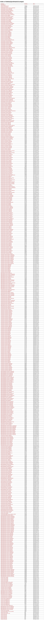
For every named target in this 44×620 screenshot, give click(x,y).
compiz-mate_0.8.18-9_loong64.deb (6, 456)
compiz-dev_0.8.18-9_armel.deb (5, 331)
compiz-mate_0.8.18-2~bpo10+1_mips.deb (7, 303)
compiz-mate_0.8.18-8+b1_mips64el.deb (7, 455)
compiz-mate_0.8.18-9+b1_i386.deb (6, 501)
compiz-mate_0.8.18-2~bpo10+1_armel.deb (7, 306)
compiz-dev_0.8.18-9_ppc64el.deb (6, 328)
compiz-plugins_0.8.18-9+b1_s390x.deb (7, 95)
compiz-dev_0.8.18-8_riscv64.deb (6, 340)
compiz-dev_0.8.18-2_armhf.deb (5, 267)
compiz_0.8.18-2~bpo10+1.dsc (5, 613)
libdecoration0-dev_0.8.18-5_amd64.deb (7, 563)
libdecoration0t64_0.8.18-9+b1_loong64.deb (7, 421)
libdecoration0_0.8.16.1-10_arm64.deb (6, 592)
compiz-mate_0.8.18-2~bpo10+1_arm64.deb (7, 293)
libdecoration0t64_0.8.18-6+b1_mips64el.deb (7, 407)
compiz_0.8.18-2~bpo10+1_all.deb (6, 512)
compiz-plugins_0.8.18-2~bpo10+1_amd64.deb (8, 47)
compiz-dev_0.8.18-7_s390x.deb (5, 352)
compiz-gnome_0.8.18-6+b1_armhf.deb (7, 250)
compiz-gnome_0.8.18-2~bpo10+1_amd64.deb (8, 179)
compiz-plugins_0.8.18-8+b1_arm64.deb (7, 130)
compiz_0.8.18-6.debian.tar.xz (5, 602)
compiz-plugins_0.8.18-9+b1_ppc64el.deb (7, 13)
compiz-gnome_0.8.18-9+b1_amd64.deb (7, 216)
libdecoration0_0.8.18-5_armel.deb (6, 420)
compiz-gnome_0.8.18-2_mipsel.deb (6, 180)
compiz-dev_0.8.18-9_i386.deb (5, 334)
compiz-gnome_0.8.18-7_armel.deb (6, 235)
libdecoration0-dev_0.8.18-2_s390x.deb (7, 441)
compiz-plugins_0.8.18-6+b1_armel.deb (7, 154)
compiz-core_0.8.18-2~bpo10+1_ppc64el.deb (7, 14)
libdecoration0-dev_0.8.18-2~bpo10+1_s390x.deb (8, 433)
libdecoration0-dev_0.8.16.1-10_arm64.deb (7, 607)
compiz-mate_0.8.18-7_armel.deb (6, 493)
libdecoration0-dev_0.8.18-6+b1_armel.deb (7, 526)
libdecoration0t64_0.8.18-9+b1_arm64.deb (7, 464)
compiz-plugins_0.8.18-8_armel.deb (6, 161)
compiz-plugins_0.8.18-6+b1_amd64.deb (7, 42)
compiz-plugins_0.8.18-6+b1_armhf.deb (7, 157)
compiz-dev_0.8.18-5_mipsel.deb (6, 361)
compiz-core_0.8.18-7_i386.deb (5, 31)
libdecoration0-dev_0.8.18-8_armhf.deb (6, 545)
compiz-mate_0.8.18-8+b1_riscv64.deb (6, 463)
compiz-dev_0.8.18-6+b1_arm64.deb (6, 323)
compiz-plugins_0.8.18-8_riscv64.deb (6, 52)
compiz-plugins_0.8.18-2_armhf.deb (6, 155)
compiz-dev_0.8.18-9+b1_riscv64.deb (6, 369)
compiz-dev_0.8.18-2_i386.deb (5, 269)
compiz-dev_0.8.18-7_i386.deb (5, 351)
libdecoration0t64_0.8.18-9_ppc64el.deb (7, 373)
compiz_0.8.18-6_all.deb (4, 580)
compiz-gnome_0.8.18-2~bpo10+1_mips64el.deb (8, 187)
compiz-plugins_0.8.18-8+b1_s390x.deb (7, 92)
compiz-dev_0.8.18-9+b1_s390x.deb (6, 370)
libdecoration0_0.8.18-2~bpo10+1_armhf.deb (7, 294)
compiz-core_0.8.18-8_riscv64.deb (6, 54)
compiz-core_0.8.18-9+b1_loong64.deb (6, 82)
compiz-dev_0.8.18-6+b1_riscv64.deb (6, 322)
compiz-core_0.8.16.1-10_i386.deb (6, 167)
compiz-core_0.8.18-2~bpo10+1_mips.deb (7, 89)
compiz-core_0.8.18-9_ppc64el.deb (6, 25)
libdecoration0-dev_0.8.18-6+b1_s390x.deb (7, 531)
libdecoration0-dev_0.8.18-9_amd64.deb (7, 535)
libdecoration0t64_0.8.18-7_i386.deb (6, 392)
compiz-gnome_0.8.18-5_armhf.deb (6, 252)
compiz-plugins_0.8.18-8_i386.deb (6, 44)
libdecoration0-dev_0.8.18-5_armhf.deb (6, 562)
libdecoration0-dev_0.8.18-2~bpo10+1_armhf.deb (8, 428)
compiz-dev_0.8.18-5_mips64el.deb (6, 354)
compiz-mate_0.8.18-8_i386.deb (5, 453)
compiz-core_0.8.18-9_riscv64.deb (6, 59)
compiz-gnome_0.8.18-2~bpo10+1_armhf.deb (7, 192)
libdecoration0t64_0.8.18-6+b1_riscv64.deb (7, 393)
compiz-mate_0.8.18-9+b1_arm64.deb (6, 502)
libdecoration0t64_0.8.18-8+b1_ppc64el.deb (7, 371)
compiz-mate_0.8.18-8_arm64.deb (6, 457)
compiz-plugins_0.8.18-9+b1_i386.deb (6, 41)
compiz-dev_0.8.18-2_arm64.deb (6, 271)
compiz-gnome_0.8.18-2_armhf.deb (6, 191)
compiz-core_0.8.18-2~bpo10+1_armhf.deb (7, 118)
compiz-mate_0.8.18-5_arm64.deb (6, 491)
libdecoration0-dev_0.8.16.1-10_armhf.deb (7, 608)
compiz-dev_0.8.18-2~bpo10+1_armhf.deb (7, 257)
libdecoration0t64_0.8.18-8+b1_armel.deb (7, 406)
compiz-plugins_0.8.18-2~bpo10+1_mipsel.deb (8, 98)
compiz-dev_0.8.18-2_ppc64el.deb (6, 265)
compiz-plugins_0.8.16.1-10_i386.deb (6, 168)
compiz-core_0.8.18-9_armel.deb (6, 133)
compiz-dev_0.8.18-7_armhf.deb (5, 350)
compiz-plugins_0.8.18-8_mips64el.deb (6, 143)
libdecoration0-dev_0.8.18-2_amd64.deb (7, 439)
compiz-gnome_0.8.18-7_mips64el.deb (6, 222)
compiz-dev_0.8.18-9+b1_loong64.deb (6, 363)
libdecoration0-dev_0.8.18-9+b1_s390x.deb (7, 575)
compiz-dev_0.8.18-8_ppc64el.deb (6, 338)
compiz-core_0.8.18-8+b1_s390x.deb (6, 77)
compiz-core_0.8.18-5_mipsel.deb (6, 124)
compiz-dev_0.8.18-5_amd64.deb (6, 356)
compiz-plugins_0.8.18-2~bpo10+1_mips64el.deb (8, 110)
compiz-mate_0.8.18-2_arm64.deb (6, 297)
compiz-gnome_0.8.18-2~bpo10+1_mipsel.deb (8, 181)
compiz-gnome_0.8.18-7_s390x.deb (6, 228)
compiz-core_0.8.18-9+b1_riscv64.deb (6, 62)
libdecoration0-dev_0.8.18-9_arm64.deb (7, 539)
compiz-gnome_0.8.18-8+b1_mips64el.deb (7, 218)
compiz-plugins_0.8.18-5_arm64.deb (6, 112)
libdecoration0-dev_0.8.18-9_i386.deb (6, 541)
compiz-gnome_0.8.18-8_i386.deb (6, 203)
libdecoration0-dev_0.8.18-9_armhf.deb (6, 536)
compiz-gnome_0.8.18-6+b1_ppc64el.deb (7, 195)
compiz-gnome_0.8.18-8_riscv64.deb (6, 213)
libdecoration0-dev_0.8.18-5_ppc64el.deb (7, 561)
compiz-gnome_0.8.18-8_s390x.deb (6, 226)
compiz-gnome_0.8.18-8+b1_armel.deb (7, 230)
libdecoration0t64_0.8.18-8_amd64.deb (6, 385)
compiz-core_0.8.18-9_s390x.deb (6, 79)
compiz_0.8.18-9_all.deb (4, 578)
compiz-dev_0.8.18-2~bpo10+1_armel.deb (7, 261)
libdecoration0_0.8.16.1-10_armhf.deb (6, 593)
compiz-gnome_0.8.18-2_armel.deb (6, 184)
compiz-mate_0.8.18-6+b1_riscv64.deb (6, 474)
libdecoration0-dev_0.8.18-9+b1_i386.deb (7, 573)
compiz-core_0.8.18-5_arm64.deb (6, 122)
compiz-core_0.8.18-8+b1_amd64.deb (6, 64)
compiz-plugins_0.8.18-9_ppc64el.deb (6, 12)
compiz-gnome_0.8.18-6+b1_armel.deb (7, 233)
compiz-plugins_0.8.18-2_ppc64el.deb (6, 8)
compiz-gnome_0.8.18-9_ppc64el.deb (6, 193)
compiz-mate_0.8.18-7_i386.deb (5, 459)
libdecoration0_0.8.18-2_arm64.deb (6, 287)
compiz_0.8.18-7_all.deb (4, 577)
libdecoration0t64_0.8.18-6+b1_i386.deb (7, 388)
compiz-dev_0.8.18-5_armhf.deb (5, 358)
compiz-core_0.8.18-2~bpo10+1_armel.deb (7, 116)
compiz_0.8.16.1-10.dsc (4, 612)
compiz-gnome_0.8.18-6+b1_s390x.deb (7, 225)
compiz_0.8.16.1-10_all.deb (5, 610)
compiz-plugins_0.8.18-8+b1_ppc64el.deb (7, 18)
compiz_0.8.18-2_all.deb (4, 513)
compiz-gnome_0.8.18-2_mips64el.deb (6, 185)
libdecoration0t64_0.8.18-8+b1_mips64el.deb (7, 395)
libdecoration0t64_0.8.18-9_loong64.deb (7, 404)
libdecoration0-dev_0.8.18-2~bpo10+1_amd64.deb (8, 427)
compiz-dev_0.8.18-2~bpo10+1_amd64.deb (7, 256)
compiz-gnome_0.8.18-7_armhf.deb (6, 251)
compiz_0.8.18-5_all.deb (4, 581)
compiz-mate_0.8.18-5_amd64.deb (6, 497)
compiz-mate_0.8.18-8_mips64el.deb (6, 475)
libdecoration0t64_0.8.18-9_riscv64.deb (7, 399)
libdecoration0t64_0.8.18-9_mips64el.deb (7, 402)
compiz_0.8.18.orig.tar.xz (4, 6)
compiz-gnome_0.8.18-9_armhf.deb (6, 249)
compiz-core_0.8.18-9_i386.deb (5, 28)
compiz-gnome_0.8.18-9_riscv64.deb (6, 215)
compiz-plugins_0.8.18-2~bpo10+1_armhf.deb (7, 152)
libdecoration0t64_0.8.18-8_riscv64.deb (7, 394)
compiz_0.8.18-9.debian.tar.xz (5, 600)
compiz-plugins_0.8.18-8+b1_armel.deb (7, 159)
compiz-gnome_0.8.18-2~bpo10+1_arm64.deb (8, 186)
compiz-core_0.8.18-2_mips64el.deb (6, 75)
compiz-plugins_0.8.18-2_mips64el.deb (6, 115)
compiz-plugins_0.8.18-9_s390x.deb (6, 91)
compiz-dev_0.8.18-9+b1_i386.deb (6, 365)
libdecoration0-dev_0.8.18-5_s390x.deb (7, 566)
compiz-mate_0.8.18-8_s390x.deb (6, 476)
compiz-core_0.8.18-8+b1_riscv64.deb (6, 51)
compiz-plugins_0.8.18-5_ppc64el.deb (6, 9)
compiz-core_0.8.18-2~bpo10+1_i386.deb (7, 16)
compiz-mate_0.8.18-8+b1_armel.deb (6, 470)
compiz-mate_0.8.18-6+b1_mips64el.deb (7, 462)
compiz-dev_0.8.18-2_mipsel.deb (6, 270)
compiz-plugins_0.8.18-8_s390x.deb (6, 93)
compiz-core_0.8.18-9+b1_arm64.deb (6, 117)
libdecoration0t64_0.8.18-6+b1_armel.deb (7, 408)
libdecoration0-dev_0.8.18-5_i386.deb (6, 564)
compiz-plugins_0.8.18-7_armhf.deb (6, 165)
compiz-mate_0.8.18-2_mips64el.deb (6, 302)
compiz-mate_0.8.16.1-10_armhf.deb (6, 597)
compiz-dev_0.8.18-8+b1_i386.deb (6, 317)
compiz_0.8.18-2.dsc (4, 614)
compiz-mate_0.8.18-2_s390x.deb (6, 299)
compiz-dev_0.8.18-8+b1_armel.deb (6, 316)
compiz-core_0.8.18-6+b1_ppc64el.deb (6, 26)
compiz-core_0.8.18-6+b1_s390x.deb (6, 76)
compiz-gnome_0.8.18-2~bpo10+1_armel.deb (7, 183)
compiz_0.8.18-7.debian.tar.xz (5, 601)
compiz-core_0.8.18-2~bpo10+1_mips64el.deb (8, 84)
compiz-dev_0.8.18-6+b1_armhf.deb (6, 320)
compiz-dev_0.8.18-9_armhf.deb (5, 332)
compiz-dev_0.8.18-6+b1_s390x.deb (6, 326)
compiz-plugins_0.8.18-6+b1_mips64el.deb (7, 121)
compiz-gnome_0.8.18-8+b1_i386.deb (6, 199)
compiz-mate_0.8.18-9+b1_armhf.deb (6, 511)
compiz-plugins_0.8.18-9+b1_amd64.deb (7, 81)
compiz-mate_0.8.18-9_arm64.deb (6, 454)
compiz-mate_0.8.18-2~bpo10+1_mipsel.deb (7, 301)
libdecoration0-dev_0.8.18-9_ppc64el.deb (7, 533)
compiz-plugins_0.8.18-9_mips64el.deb (6, 129)
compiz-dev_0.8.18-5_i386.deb (5, 360)
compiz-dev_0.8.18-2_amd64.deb (6, 266)
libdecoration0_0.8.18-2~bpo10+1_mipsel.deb (7, 284)
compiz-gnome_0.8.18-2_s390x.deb (6, 189)
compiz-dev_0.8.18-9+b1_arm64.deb (6, 368)
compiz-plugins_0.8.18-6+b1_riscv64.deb (7, 24)
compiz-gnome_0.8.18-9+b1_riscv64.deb (7, 224)
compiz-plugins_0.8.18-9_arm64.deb (6, 147)
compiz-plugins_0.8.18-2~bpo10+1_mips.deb (7, 120)
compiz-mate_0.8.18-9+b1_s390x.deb (6, 508)
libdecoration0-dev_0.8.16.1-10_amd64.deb (7, 606)
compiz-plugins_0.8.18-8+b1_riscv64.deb (7, 50)
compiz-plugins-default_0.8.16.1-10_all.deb (7, 611)
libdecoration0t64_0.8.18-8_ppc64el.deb (7, 374)
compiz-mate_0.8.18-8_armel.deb (6, 490)
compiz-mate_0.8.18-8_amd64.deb (6, 468)
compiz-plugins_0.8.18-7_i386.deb (6, 45)
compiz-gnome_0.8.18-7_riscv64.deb (6, 217)
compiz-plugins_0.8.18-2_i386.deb (6, 21)
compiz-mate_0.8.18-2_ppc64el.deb (6, 290)
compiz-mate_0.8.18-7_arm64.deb (6, 460)
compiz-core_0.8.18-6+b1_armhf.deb (6, 146)
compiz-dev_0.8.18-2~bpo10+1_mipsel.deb (7, 263)
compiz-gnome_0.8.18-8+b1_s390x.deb (7, 223)
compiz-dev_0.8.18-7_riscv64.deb (6, 353)
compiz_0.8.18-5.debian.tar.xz (5, 603)
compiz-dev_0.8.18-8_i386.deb (5, 339)
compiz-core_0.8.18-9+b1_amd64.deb (6, 60)
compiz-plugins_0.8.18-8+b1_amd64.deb (7, 87)
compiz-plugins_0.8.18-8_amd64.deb (6, 88)
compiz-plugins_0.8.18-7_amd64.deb (6, 90)
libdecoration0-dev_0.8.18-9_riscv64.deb (7, 540)
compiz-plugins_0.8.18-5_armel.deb (6, 153)
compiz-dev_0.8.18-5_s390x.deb (5, 362)
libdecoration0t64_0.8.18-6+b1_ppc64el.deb (7, 372)
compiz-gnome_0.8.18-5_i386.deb (6, 201)
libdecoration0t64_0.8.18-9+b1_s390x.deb (7, 401)
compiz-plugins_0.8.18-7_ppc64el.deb (6, 19)
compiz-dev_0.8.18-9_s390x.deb (5, 336)
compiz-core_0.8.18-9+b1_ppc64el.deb (6, 29)
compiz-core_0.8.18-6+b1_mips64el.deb (7, 126)
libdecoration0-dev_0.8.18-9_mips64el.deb (7, 538)
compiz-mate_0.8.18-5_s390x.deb (6, 500)
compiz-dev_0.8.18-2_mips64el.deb (6, 264)
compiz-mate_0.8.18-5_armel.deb (6, 503)
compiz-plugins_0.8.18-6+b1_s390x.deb (7, 49)
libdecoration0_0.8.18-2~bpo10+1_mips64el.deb (8, 282)
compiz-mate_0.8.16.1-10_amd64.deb (6, 595)
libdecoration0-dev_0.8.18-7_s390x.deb (7, 557)
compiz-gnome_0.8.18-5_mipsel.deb (6, 231)
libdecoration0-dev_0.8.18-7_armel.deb (6, 558)
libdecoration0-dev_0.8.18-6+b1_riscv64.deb (7, 527)
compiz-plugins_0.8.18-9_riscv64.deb (6, 58)
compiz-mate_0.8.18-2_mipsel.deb (6, 304)
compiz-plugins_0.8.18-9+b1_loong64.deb (7, 86)
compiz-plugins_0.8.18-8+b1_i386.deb (6, 43)
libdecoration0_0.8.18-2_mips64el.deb (6, 283)
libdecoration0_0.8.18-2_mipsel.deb (6, 288)
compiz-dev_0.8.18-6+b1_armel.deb (6, 324)
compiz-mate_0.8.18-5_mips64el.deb (6, 496)
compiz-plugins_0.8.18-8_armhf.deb (6, 164)
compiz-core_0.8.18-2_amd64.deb (6, 27)
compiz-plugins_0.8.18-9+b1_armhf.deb (7, 163)
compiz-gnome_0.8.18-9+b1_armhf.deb (7, 253)
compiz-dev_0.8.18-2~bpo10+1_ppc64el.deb (7, 254)
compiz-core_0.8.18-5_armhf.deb (6, 149)
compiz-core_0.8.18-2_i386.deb (5, 15)
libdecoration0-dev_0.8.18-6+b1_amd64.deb (7, 528)
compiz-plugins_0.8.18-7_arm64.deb (6, 131)
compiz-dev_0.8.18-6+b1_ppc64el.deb (6, 319)
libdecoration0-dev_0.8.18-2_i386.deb (6, 442)
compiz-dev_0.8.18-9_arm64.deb (6, 333)
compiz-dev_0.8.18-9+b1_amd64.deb (6, 364)
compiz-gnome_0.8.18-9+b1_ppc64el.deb (7, 202)
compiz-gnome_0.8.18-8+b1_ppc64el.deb (7, 196)
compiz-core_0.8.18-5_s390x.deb (6, 123)
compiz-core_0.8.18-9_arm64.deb (6, 111)
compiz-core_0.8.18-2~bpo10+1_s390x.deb (7, 78)
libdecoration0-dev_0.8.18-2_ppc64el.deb (7, 437)
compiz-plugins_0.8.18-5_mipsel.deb (6, 97)
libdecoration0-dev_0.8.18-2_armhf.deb (6, 440)
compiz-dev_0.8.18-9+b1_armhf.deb (6, 366)
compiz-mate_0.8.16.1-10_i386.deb (6, 594)
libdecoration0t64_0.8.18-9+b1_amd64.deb (7, 398)
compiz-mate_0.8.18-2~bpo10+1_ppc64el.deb (7, 289)
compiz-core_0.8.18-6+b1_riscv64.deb (6, 53)
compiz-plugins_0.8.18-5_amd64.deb (6, 48)
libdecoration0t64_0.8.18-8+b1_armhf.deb (7, 466)
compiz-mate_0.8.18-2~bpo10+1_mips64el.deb (8, 300)
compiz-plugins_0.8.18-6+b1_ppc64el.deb (7, 10)
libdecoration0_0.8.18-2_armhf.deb (6, 305)
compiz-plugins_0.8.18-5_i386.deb (6, 20)
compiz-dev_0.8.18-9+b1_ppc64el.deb (6, 367)
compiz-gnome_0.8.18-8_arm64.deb (6, 238)
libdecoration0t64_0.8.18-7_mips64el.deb (7, 405)
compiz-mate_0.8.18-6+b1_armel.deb (6, 492)
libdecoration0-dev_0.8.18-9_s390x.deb (7, 542)
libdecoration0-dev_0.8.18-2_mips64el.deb (7, 438)
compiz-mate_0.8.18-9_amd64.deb (6, 465)
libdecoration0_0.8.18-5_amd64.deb (6, 397)
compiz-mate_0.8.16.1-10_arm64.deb (6, 596)
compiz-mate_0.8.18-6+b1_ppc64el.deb (7, 436)
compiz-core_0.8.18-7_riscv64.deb (6, 56)
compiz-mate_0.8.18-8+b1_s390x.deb (6, 458)
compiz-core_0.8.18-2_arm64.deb (6, 61)
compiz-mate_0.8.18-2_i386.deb (5, 291)
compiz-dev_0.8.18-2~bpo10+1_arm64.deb (7, 259)
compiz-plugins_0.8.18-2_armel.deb (6, 151)
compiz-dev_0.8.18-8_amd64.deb (6, 341)
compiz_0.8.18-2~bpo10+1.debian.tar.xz (7, 605)
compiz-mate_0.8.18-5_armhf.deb (6, 505)
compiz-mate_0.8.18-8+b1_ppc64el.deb (7, 423)
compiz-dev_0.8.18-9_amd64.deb (6, 330)
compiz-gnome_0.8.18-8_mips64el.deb (6, 220)
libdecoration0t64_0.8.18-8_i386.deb (6, 389)
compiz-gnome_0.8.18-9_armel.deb (6, 232)
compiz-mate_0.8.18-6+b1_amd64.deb (6, 461)
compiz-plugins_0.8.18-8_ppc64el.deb (6, 17)
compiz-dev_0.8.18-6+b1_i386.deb (6, 321)
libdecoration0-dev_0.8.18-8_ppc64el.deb (7, 544)
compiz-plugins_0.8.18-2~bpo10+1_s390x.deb (8, 125)
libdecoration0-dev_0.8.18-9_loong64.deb (7, 534)
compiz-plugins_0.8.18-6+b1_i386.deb (6, 22)
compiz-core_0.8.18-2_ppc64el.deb (6, 11)
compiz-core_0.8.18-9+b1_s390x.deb (6, 85)
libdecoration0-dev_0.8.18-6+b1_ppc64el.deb (7, 525)
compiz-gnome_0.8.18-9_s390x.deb (6, 227)
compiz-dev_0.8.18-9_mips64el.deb (6, 327)
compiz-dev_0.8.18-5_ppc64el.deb (6, 355)
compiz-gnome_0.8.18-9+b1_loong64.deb (7, 229)
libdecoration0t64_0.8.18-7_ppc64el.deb (7, 375)
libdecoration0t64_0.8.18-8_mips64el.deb (7, 403)
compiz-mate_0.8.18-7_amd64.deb (6, 477)
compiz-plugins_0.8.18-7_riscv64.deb (6, 57)
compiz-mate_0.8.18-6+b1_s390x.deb (6, 469)
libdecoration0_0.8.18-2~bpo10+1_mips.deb (7, 286)
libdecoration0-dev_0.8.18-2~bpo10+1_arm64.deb (8, 429)
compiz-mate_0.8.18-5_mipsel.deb (6, 498)
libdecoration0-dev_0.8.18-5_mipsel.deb (7, 565)
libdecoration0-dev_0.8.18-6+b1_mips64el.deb (8, 524)
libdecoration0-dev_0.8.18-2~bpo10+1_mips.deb (8, 432)
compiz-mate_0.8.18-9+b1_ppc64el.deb (7, 499)
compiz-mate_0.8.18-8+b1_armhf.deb (6, 472)
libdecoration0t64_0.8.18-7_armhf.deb (6, 489)
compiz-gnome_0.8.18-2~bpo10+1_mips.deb (7, 182)
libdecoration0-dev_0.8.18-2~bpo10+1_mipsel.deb (8, 434)
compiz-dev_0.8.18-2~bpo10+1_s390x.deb (7, 258)
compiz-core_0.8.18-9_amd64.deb (6, 55)
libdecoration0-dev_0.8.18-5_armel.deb (6, 568)
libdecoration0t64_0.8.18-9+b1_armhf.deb (7, 510)
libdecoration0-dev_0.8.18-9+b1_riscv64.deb (7, 576)
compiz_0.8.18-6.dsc (4, 616)
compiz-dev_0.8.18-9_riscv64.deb (6, 335)
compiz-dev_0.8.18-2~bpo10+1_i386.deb (7, 260)
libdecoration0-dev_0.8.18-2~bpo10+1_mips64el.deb (8, 425)
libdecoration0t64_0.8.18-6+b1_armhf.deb (7, 478)
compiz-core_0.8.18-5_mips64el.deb (6, 127)
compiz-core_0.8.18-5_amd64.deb (6, 80)
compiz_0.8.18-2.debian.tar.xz (5, 604)
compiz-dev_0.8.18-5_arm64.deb (6, 357)
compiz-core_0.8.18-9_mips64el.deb (6, 96)
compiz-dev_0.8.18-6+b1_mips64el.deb (7, 318)
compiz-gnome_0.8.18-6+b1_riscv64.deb (7, 214)
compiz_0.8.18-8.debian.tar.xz (5, 599)
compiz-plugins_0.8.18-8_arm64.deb (6, 132)
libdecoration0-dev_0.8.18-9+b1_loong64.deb (7, 574)
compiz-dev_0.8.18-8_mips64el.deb (6, 337)
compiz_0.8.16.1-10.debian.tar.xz (6, 598)
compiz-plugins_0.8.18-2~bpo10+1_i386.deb (7, 23)
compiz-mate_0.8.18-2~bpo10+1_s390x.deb (7, 298)
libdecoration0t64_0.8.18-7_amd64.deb (6, 387)
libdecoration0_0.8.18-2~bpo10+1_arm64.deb (7, 285)
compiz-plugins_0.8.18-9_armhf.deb (6, 162)
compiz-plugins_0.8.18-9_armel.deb (6, 158)
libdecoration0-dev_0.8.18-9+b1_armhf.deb (7, 571)
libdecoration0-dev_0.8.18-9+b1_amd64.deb (7, 570)
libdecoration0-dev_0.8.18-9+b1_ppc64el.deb (7, 569)
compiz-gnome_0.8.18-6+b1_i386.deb (6, 200)
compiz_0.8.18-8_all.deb (4, 579)
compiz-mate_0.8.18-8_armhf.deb (6, 488)
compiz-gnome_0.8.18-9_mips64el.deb (6, 219)
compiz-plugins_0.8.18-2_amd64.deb (6, 46)
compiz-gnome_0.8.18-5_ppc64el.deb (6, 194)
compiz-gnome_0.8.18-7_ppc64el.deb (6, 198)
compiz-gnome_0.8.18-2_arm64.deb (6, 188)
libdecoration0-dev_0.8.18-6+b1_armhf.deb (7, 530)
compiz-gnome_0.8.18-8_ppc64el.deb (6, 197)
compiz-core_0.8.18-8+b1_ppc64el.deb (6, 30)
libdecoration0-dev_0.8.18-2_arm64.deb (7, 443)
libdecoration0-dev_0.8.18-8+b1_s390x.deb (7, 523)
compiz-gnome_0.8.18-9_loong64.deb (6, 221)
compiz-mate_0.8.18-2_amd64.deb (6, 296)
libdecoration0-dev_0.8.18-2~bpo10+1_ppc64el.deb (8, 426)
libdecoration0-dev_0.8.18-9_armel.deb (6, 537)
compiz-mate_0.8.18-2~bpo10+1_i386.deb (7, 292)
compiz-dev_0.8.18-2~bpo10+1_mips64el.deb (7, 255)
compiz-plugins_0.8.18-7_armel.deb (6, 160)
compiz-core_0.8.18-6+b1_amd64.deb (6, 65)
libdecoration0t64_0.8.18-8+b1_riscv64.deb (7, 391)
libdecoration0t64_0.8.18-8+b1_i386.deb (7, 386)
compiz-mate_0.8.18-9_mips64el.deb (6, 467)
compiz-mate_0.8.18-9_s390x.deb (6, 473)
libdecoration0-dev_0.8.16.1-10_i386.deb (7, 609)
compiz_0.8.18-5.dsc (4, 615)
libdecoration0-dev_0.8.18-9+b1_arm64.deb (7, 572)
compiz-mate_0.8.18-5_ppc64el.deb (6, 471)
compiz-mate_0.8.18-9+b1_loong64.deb (7, 504)
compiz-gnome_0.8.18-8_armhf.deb (6, 248)
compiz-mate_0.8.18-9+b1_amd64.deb (6, 507)
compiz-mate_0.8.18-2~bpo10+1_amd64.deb (7, 295)
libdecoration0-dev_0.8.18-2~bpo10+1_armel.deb (8, 431)
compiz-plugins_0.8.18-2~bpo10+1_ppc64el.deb (8, 7)
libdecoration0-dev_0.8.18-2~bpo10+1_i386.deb (8, 430)
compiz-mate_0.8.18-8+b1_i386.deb (6, 435)
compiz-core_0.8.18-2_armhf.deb (6, 113)
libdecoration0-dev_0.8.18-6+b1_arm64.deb (7, 529)
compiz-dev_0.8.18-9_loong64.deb (6, 329)
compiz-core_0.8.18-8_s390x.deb (6, 83)
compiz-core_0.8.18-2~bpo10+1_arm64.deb (7, 63)
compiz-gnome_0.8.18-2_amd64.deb (6, 178)
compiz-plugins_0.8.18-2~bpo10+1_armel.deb (7, 150)
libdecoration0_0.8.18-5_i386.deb (6, 400)
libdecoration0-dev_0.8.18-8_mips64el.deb (7, 543)
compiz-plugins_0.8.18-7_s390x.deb (6, 94)
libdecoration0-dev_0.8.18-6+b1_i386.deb (7, 532)
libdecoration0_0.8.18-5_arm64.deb (6, 424)
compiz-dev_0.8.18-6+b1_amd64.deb (6, 325)
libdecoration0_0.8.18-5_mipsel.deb (6, 422)
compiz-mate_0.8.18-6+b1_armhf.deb (6, 495)
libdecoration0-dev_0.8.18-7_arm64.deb (7, 559)
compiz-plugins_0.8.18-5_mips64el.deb (6, 114)
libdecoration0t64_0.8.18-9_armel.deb (6, 409)
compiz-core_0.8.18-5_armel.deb (6, 148)
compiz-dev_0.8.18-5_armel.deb (5, 359)
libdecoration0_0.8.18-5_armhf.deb (6, 506)
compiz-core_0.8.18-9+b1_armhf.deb (6, 145)
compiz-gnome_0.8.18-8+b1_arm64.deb (7, 236)
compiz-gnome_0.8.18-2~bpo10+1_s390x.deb (7, 190)
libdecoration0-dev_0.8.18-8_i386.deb (6, 546)
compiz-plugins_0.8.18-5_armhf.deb (6, 156)
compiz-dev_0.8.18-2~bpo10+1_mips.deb (7, 262)
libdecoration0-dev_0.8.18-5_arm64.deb (7, 567)
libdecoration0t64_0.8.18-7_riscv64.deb (7, 396)
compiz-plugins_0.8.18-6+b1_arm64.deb (7, 99)
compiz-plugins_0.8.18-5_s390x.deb (6, 128)
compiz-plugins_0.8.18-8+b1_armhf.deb (7, 166)
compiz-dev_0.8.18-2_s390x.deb (5, 268)
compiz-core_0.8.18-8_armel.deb (6, 134)
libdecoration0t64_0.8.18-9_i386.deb (6, 390)
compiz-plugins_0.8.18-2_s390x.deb (6, 119)
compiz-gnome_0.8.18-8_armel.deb (6, 234)
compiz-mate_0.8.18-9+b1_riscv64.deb (6, 509)
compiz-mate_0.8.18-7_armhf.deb (6, 494)
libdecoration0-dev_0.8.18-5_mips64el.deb (7, 560)
